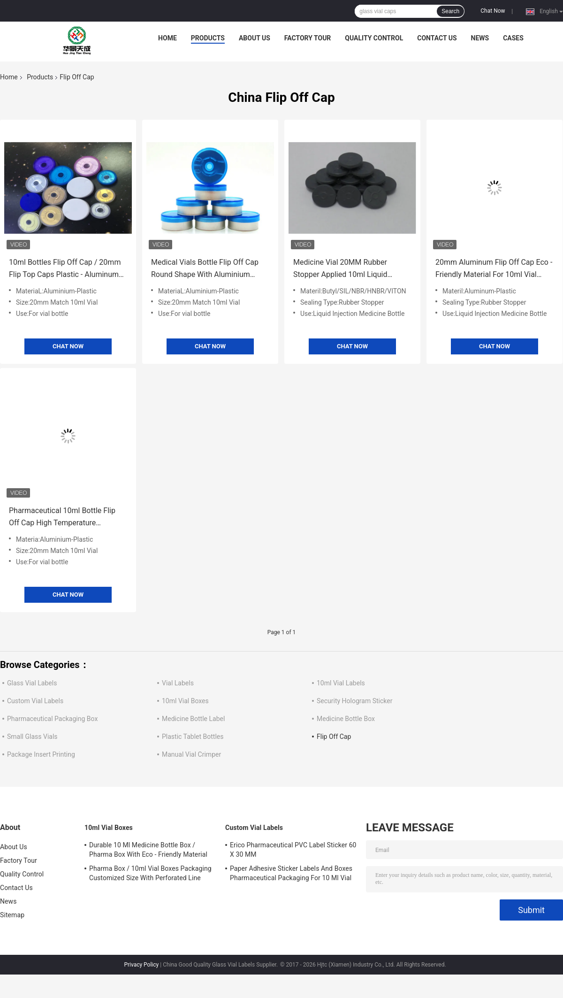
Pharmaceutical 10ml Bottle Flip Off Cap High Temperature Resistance (62, 517)
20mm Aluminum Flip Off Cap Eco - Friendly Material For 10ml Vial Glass (493, 269)
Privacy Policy (141, 964)
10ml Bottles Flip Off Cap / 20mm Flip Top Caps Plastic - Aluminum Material (65, 269)
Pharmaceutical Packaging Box (52, 718)
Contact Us (436, 38)
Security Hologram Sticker (354, 701)
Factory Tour (307, 38)
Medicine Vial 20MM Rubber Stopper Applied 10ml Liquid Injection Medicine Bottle (340, 269)
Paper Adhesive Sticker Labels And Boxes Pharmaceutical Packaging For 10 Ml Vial (291, 873)
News (480, 38)
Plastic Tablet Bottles (192, 736)
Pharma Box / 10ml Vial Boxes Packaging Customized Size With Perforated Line (150, 873)
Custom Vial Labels (35, 701)
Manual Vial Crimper (191, 754)
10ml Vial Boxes (185, 701)
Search (450, 11)
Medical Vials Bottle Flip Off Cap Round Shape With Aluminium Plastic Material (205, 269)
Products (208, 38)
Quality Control (374, 38)
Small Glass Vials (32, 736)
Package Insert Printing (41, 754)
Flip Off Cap (334, 736)
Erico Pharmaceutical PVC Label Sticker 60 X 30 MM (293, 849)
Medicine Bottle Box (346, 718)
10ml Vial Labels (341, 683)
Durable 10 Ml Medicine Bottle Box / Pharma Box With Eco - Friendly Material (148, 849)
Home (167, 38)
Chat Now (492, 11)
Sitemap (12, 915)
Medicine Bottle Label (193, 718)
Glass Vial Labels (32, 683)
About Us (254, 38)
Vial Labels (178, 683)
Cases (513, 38)
